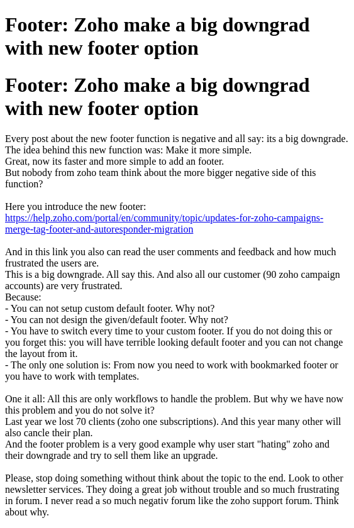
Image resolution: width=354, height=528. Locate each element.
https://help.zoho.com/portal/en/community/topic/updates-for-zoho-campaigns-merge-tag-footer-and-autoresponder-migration (164, 223)
